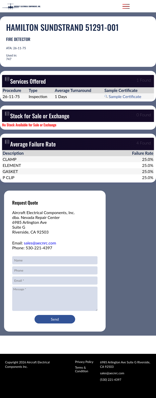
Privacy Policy (84, 362)
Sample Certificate (122, 96)
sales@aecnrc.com (40, 242)
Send (55, 319)
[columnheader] (15, 90)
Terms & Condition (81, 369)
